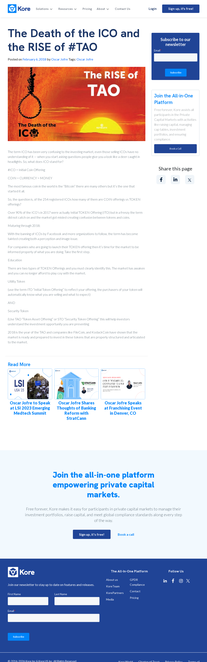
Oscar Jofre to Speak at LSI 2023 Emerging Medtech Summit (30, 407)
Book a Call (175, 148)
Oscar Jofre (59, 59)
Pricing (88, 9)
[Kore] (19, 8)
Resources (67, 9)
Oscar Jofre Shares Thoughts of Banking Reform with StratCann (76, 410)
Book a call (126, 534)
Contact (135, 591)
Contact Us (122, 9)
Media (110, 599)
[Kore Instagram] (181, 581)
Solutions (43, 9)
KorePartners (115, 593)
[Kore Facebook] (173, 581)
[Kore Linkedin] (165, 580)
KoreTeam (113, 586)
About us (112, 579)
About (101, 9)
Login (153, 9)
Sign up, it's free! (180, 9)
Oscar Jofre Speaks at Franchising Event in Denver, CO (123, 407)
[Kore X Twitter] (188, 581)
